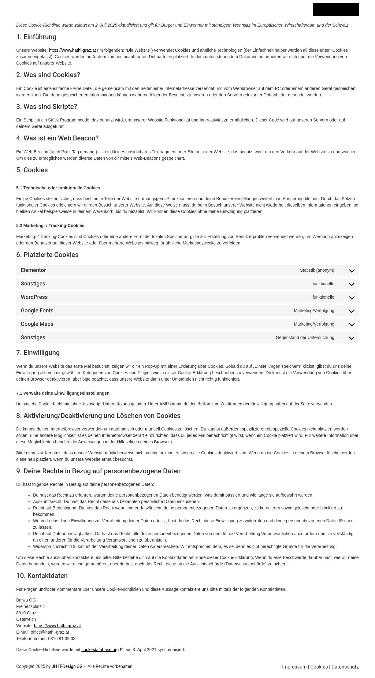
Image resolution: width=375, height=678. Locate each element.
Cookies (319, 667)
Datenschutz (345, 667)
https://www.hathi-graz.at (72, 50)
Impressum (294, 667)
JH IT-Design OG (67, 666)
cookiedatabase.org (100, 649)
